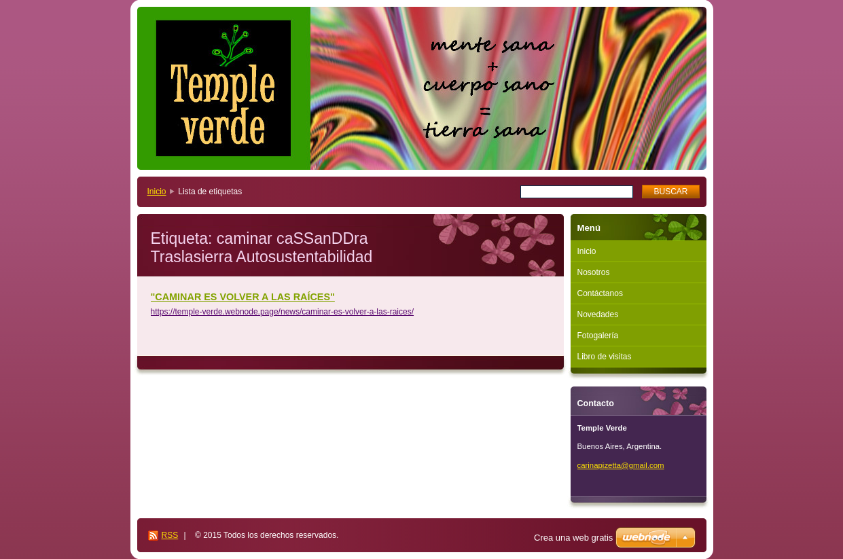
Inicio (156, 191)
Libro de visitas (604, 356)
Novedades (598, 314)
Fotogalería (598, 335)
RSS (170, 535)
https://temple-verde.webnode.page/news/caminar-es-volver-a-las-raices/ (282, 312)
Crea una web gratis (573, 538)
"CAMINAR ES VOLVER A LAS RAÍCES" (243, 296)
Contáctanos (600, 293)
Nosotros (593, 272)
